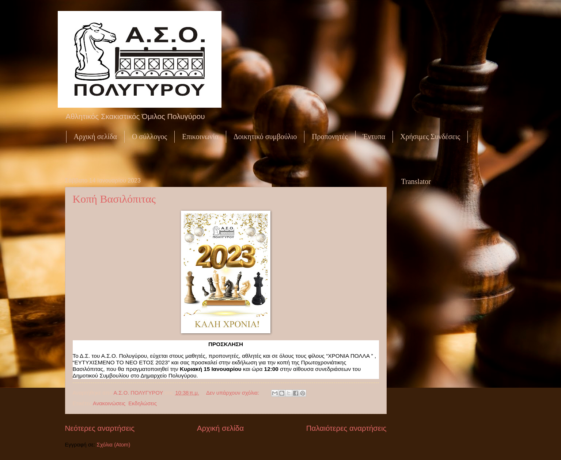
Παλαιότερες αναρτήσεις (346, 428)
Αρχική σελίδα (95, 137)
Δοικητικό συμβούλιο (265, 137)
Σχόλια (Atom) (113, 445)
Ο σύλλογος (149, 137)
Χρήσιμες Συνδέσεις (430, 137)
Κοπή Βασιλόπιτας (114, 199)
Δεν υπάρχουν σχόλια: (233, 393)
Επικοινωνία (200, 137)
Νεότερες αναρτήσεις (100, 428)
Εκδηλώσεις (142, 403)
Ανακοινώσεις (109, 403)
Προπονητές (330, 137)
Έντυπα (374, 137)
